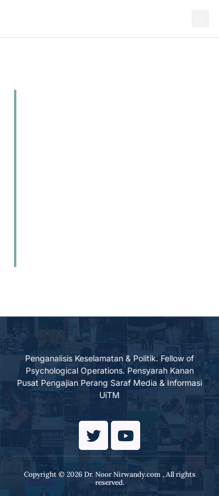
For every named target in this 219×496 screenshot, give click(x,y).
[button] (200, 18)
